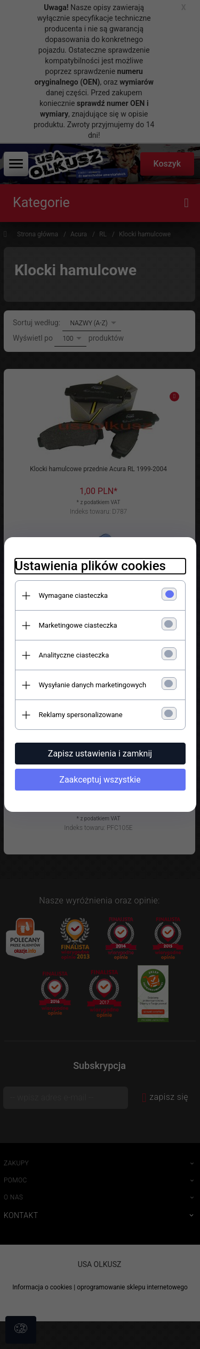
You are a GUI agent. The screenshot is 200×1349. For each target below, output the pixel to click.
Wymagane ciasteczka (73, 595)
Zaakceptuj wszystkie (99, 780)
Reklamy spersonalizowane (81, 715)
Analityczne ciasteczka (74, 655)
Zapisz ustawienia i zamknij (100, 753)
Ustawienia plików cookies (90, 565)
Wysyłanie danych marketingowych (93, 685)
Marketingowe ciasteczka (78, 625)
